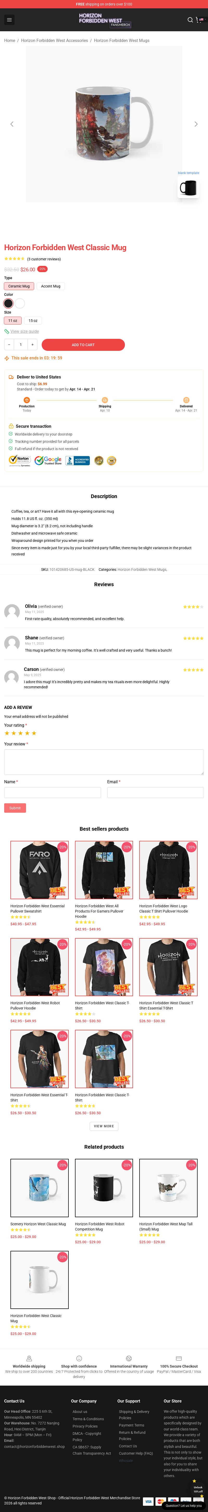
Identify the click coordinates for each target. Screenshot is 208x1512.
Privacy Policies (85, 1426)
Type (8, 278)
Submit (15, 808)
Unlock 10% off (198, 1489)
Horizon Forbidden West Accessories (54, 40)
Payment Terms (131, 1425)
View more (104, 1126)
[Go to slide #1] (90, 213)
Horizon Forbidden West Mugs (121, 40)
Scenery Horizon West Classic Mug (38, 1224)
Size (7, 312)
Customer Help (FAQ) (136, 1453)
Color (8, 294)
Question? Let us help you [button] (184, 1506)
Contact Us (128, 1446)
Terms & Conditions (88, 1419)
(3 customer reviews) (44, 259)
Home (9, 40)
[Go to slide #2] (117, 213)
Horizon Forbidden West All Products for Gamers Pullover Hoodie (99, 911)
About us (80, 1412)
